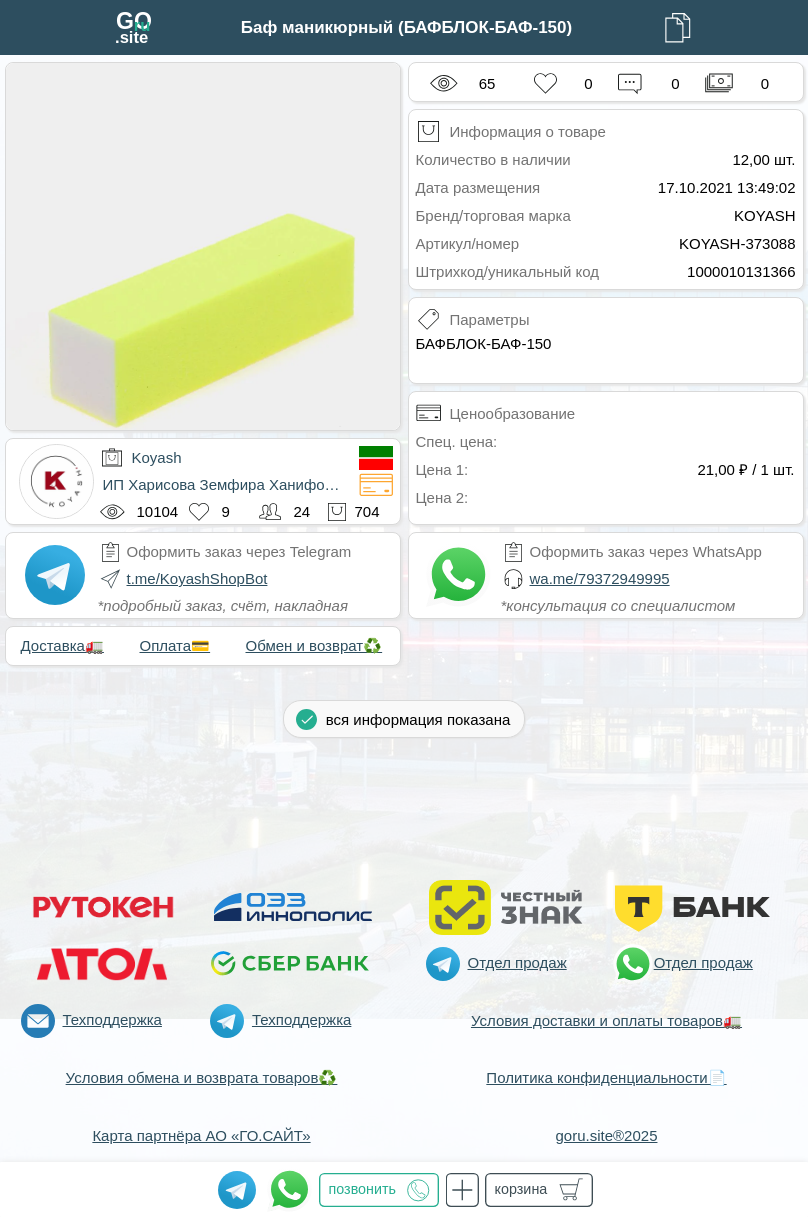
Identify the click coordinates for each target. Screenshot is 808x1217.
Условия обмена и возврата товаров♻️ (202, 1077)
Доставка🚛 (62, 645)
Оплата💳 (175, 645)
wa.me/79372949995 (600, 578)
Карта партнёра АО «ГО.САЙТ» (201, 1135)
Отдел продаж (517, 962)
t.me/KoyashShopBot (197, 578)
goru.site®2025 (607, 1135)
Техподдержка (112, 1019)
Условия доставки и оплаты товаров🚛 (606, 1020)
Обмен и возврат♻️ (314, 645)
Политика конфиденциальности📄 (606, 1077)
